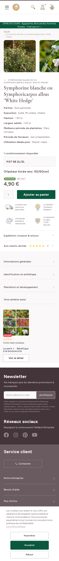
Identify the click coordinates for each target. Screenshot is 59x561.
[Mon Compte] (42, 7)
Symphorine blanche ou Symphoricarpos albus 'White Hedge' (28, 35)
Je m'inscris (46, 394)
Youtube (34, 435)
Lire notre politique (15, 526)
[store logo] (16, 8)
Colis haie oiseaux (13, 343)
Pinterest (25, 435)
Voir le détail (16, 358)
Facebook (6, 435)
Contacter (24, 463)
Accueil (7, 32)
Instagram (15, 435)
